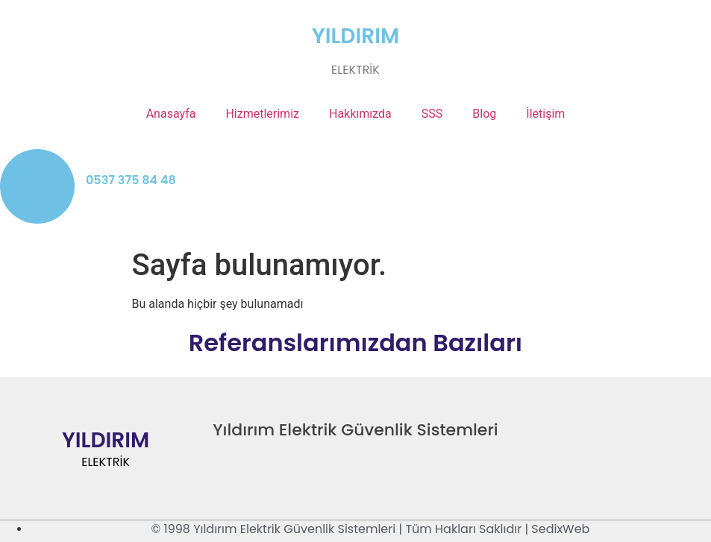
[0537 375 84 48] (37, 186)
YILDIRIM (355, 36)
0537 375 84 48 (131, 180)
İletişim (545, 114)
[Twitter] (605, 437)
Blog (484, 114)
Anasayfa (171, 114)
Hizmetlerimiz (262, 114)
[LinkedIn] (638, 437)
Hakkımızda (360, 114)
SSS (432, 114)
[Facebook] (572, 437)
